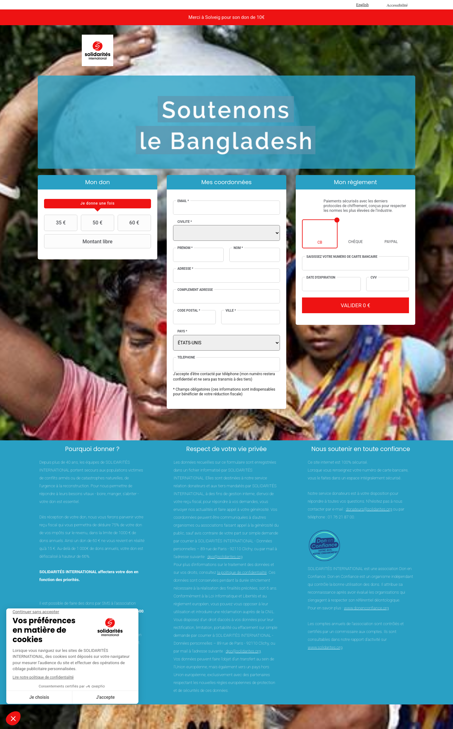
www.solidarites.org (325, 647)
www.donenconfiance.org (366, 608)
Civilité (184, 221)
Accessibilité (397, 5)
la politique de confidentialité (242, 572)
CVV (374, 277)
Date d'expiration (320, 277)
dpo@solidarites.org (225, 556)
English (362, 4)
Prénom (185, 248)
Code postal (188, 310)
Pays (182, 331)
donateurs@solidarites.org (369, 509)
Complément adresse (195, 289)
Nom (238, 248)
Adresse (185, 268)
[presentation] (97, 203)
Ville (231, 310)
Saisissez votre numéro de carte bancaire (342, 256)
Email (183, 201)
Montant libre (79, 241)
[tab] (97, 203)
